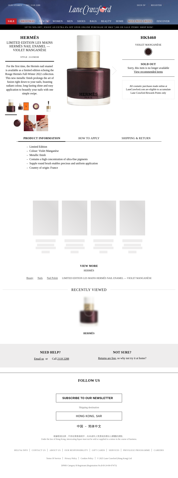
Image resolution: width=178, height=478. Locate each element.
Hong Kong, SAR (97, 416)
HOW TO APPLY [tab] (89, 138)
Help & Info (21, 450)
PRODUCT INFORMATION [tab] (41, 138)
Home (120, 21)
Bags (93, 21)
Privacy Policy (71, 458)
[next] (114, 70)
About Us (55, 450)
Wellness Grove (140, 21)
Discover (163, 21)
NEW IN (43, 21)
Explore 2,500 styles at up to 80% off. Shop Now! (89, 27)
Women (58, 21)
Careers (159, 450)
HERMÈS (29, 37)
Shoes (81, 21)
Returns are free (107, 358)
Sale (11, 21)
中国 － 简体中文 (89, 426)
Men (70, 21)
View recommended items (148, 71)
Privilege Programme (136, 450)
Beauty (106, 21)
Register (156, 5)
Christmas (27, 21)
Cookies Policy (87, 458)
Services (114, 450)
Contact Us (39, 450)
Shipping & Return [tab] (136, 138)
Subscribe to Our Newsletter (89, 398)
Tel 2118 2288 (33, 5)
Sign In (142, 5)
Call (59, 359)
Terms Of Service (53, 458)
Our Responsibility (76, 450)
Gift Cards (98, 450)
